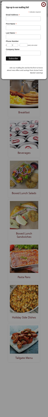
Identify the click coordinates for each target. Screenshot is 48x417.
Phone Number (12, 41)
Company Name (12, 49)
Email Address (13, 15)
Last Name (11, 33)
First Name (11, 24)
